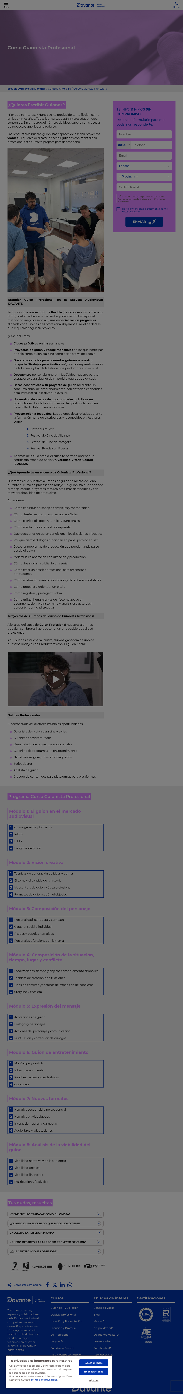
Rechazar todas (93, 1371)
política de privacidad (44, 1379)
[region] (59, 1371)
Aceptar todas (94, 1362)
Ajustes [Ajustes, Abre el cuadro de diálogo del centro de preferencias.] (93, 1380)
